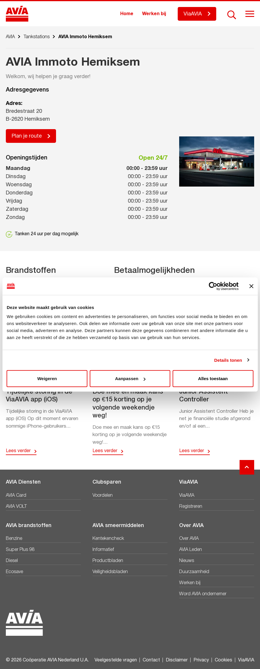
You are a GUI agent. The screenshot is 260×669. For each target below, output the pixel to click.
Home (126, 14)
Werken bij (154, 14)
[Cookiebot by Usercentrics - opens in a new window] (212, 286)
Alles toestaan (213, 378)
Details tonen (228, 359)
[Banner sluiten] (251, 286)
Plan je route (27, 136)
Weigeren (47, 378)
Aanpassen (130, 378)
